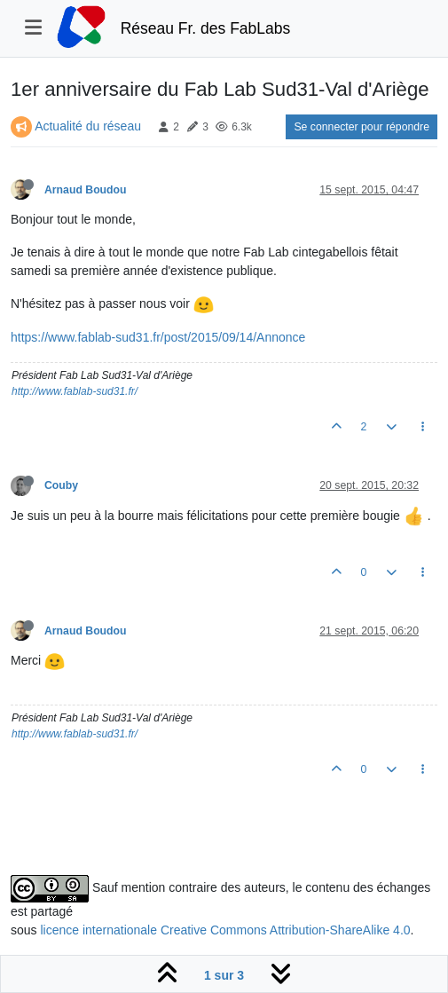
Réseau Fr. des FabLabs (206, 28)
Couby (61, 485)
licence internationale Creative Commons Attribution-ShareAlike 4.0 (225, 930)
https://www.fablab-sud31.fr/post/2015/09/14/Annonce (158, 337)
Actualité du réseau (88, 126)
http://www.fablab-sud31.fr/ (75, 391)
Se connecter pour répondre (361, 127)
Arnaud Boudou (85, 190)
